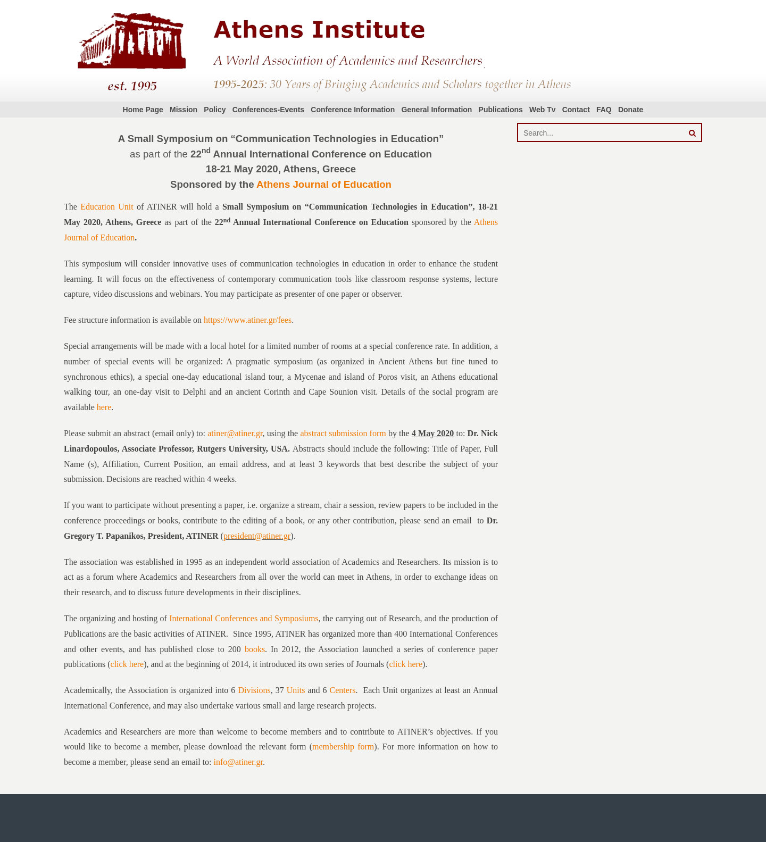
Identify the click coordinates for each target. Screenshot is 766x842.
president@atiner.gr (256, 535)
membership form (343, 746)
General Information (436, 109)
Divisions (254, 690)
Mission (183, 109)
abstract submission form (343, 433)
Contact (576, 109)
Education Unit (107, 206)
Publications (501, 109)
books (255, 649)
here (104, 407)
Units (296, 690)
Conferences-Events (268, 109)
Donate (630, 109)
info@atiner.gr (238, 761)
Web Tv (542, 109)
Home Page (143, 109)
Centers (343, 690)
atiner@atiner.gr (234, 433)
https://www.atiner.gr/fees (248, 319)
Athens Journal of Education (324, 184)
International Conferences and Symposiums (243, 618)
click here (127, 664)
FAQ (604, 109)
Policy (215, 109)
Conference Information (353, 109)
